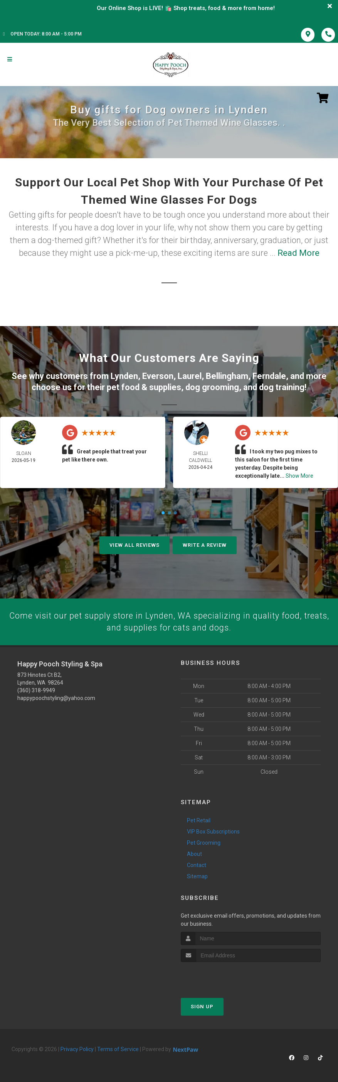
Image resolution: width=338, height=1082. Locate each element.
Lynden (124, 375)
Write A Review (205, 545)
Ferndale (269, 375)
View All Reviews (134, 545)
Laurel (190, 375)
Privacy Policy (77, 1049)
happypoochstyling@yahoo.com (56, 698)
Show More (299, 475)
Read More (298, 253)
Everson (157, 375)
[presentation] (222, 976)
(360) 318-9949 (36, 690)
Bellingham (227, 375)
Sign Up (202, 1006)
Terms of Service (118, 1049)
